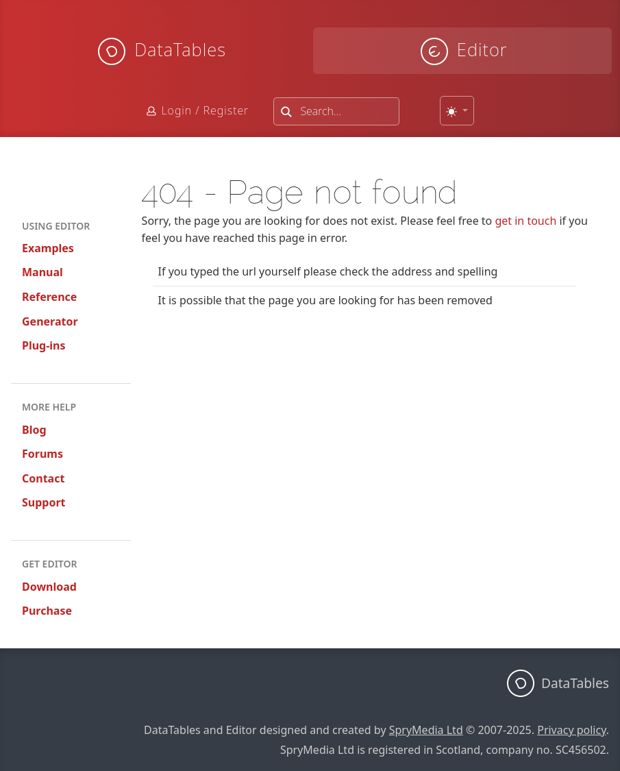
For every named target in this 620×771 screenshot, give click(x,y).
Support (44, 502)
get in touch (525, 220)
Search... (320, 111)
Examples (48, 248)
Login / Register (205, 110)
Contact (43, 478)
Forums (42, 453)
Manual (42, 272)
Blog (34, 429)
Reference (49, 296)
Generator (50, 321)
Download (49, 586)
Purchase (47, 610)
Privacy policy (571, 729)
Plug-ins (44, 345)
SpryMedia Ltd (426, 729)
